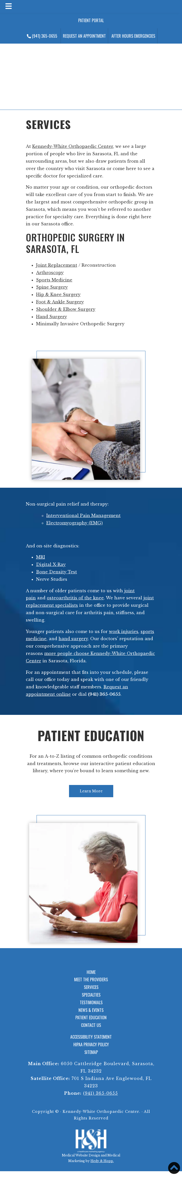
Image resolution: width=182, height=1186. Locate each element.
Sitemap (91, 1052)
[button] (174, 1168)
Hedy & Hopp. (102, 1161)
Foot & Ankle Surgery (60, 301)
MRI (40, 557)
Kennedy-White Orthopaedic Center (72, 146)
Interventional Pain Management (83, 515)
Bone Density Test (56, 571)
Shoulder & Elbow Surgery (65, 309)
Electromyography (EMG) (74, 522)
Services (91, 987)
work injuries (123, 631)
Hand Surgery (51, 316)
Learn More (91, 791)
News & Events (91, 1010)
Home (91, 972)
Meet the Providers (91, 979)
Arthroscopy (50, 272)
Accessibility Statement (91, 1037)
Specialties (91, 995)
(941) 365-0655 (42, 36)
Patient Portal (91, 20)
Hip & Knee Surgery (58, 294)
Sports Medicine (54, 279)
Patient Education (91, 735)
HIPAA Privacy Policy (91, 1044)
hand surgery (73, 638)
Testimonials (91, 1002)
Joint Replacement (56, 265)
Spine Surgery (52, 287)
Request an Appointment (84, 36)
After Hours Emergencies (133, 36)
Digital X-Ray (51, 564)
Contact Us (91, 1025)
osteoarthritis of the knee (75, 597)
